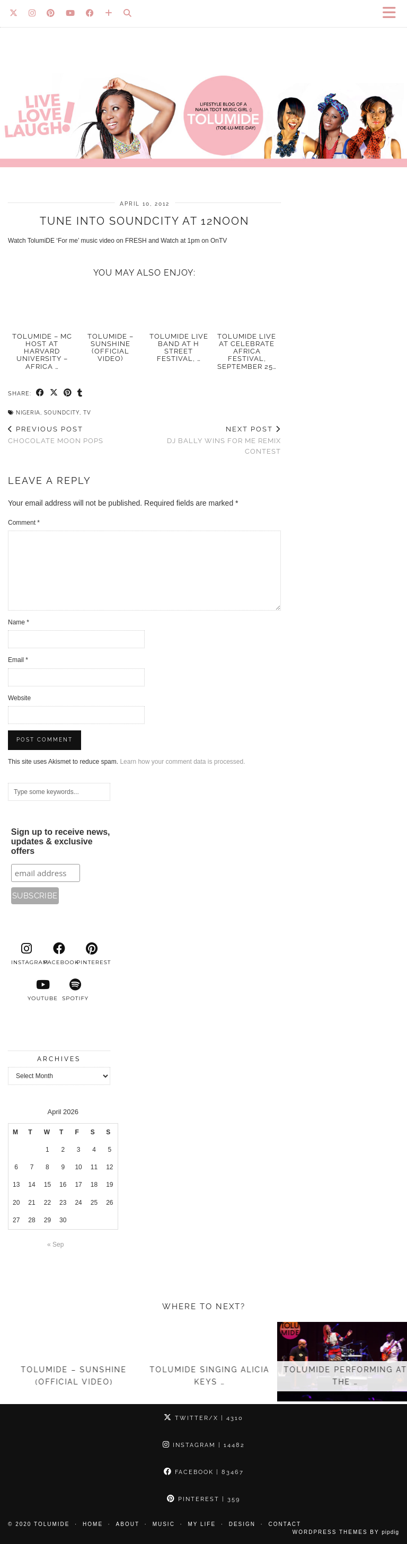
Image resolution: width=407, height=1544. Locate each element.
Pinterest (203, 1499)
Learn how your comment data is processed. (182, 761)
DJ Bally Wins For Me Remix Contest (213, 440)
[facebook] (59, 954)
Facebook (204, 1472)
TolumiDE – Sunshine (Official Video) (110, 347)
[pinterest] (91, 954)
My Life (202, 1524)
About (127, 1524)
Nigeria (28, 413)
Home (93, 1524)
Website (19, 698)
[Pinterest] (51, 13)
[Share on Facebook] (40, 393)
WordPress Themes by (346, 1532)
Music (164, 1524)
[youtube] (42, 990)
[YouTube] (70, 13)
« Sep (55, 1244)
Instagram (204, 1445)
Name (18, 622)
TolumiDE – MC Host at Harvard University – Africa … (42, 351)
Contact (285, 1524)
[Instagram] (32, 13)
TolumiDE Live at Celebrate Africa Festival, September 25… (247, 351)
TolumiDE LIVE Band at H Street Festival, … (178, 347)
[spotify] (75, 990)
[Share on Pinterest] (68, 393)
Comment (24, 522)
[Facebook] (90, 13)
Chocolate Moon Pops (55, 435)
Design (242, 1524)
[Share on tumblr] (80, 393)
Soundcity (61, 413)
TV (87, 413)
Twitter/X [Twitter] (203, 1418)
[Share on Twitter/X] (54, 393)
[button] (392, 13)
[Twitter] (14, 13)
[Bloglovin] (109, 13)
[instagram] (26, 954)
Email (18, 660)
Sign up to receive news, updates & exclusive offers (60, 841)
